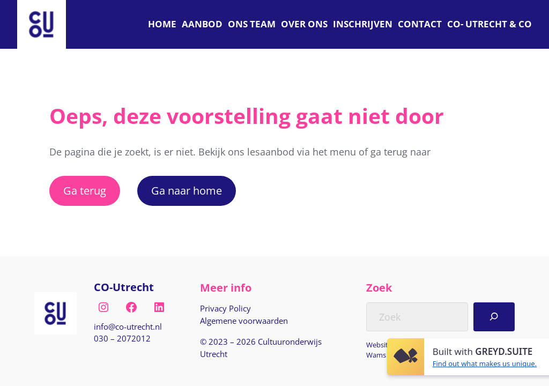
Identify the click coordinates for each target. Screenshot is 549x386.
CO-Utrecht (124, 287)
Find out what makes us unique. (485, 363)
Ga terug (84, 190)
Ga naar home (186, 190)
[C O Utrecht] (489, 24)
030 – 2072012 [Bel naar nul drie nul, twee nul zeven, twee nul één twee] (122, 338)
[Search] (494, 316)
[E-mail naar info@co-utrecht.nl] (128, 327)
